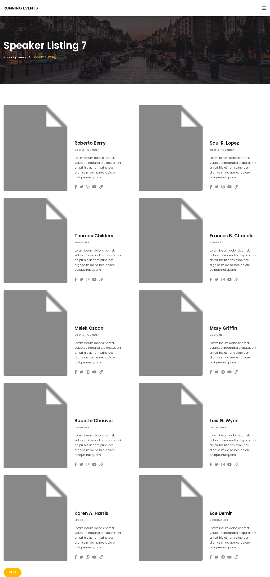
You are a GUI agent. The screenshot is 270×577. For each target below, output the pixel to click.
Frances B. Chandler (232, 236)
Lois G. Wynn (224, 420)
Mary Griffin (223, 328)
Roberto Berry (90, 143)
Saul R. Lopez (224, 143)
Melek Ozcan (89, 328)
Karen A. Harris (91, 513)
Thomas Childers (94, 236)
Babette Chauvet (94, 420)
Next (13, 572)
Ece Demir (221, 513)
